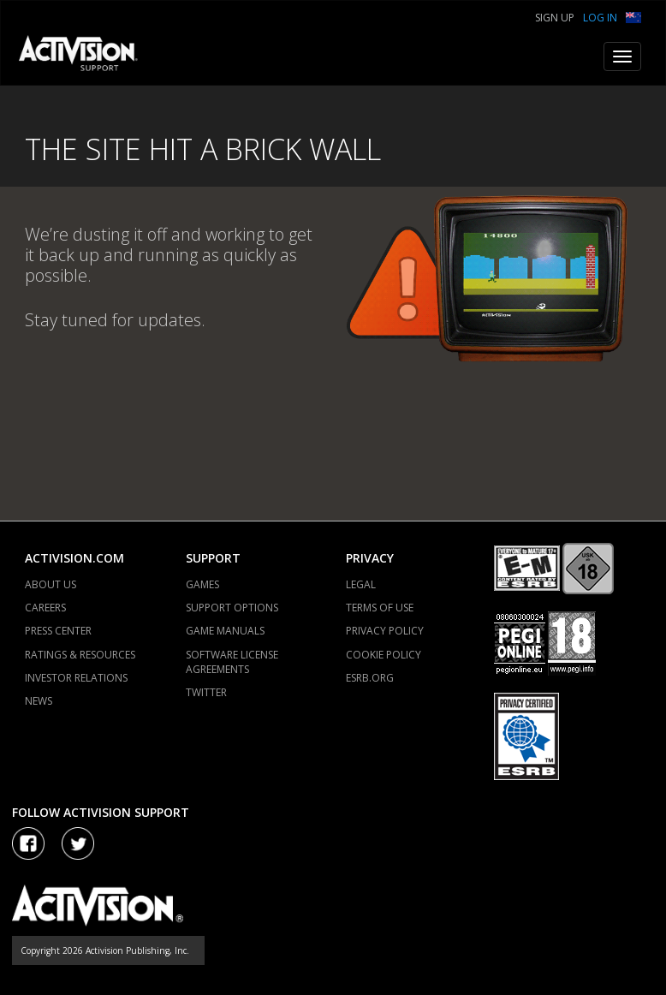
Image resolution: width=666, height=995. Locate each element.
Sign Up (554, 17)
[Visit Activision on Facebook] (28, 843)
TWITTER (206, 692)
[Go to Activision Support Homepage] (87, 56)
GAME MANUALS (225, 630)
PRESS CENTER (58, 630)
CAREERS (45, 607)
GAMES (202, 584)
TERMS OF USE (379, 607)
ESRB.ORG (370, 677)
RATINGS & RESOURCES (80, 654)
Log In (600, 17)
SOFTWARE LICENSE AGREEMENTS (232, 661)
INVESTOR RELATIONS (76, 677)
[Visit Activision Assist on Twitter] (78, 843)
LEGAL (361, 584)
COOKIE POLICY (383, 654)
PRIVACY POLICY (385, 630)
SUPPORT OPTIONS (232, 607)
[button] (633, 16)
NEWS (38, 701)
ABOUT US (50, 584)
